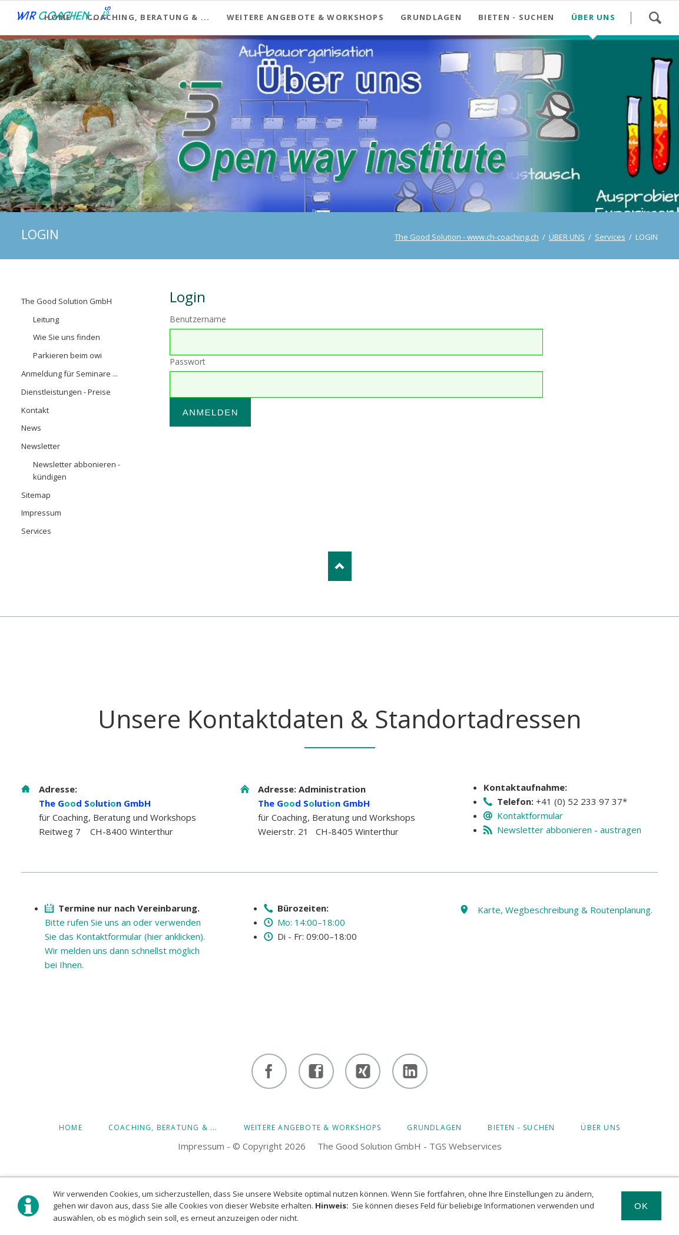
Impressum (201, 1146)
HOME (70, 1127)
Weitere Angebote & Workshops (313, 1127)
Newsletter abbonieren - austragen (569, 830)
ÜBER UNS (567, 237)
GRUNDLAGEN (434, 1127)
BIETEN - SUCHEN (521, 1127)
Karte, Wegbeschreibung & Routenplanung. (565, 910)
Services (610, 237)
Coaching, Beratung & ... (163, 1127)
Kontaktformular (530, 815)
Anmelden (211, 412)
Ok (641, 1206)
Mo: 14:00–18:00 (311, 922)
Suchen (655, 18)
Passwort (188, 361)
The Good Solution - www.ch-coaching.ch (467, 237)
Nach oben (340, 566)
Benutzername (198, 319)
